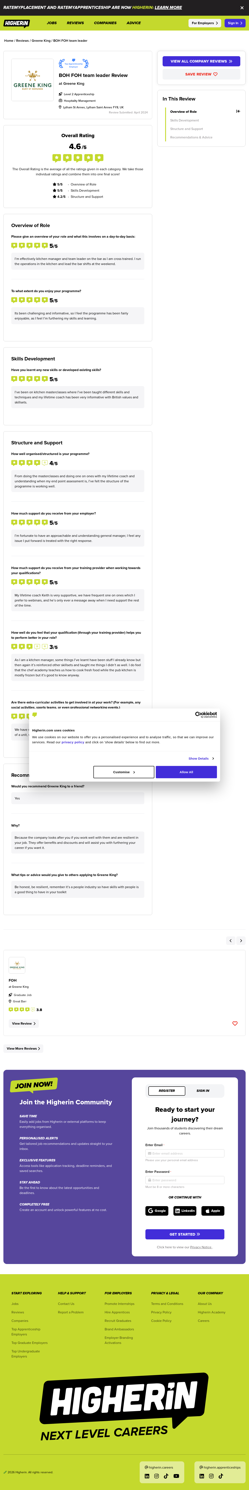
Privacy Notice (201, 1247)
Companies (19, 1320)
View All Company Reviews (201, 61)
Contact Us (66, 1303)
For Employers (205, 23)
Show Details (199, 758)
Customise (124, 772)
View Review (23, 1023)
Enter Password (158, 1171)
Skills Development (184, 120)
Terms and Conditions (167, 1303)
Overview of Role (205, 111)
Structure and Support (186, 128)
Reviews (17, 1312)
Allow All (186, 772)
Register (167, 1091)
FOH (13, 980)
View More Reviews (23, 1048)
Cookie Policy (161, 1320)
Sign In (235, 23)
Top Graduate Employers (29, 1342)
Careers (203, 1320)
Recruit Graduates (118, 1320)
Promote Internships (119, 1303)
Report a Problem (71, 1312)
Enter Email (154, 1145)
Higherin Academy (211, 1312)
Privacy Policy (161, 1312)
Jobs (14, 1303)
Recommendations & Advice (191, 137)
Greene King (73, 83)
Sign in (203, 1091)
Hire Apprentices (117, 1312)
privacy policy (73, 742)
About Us (205, 1303)
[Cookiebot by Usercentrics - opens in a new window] (198, 715)
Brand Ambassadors (119, 1329)
